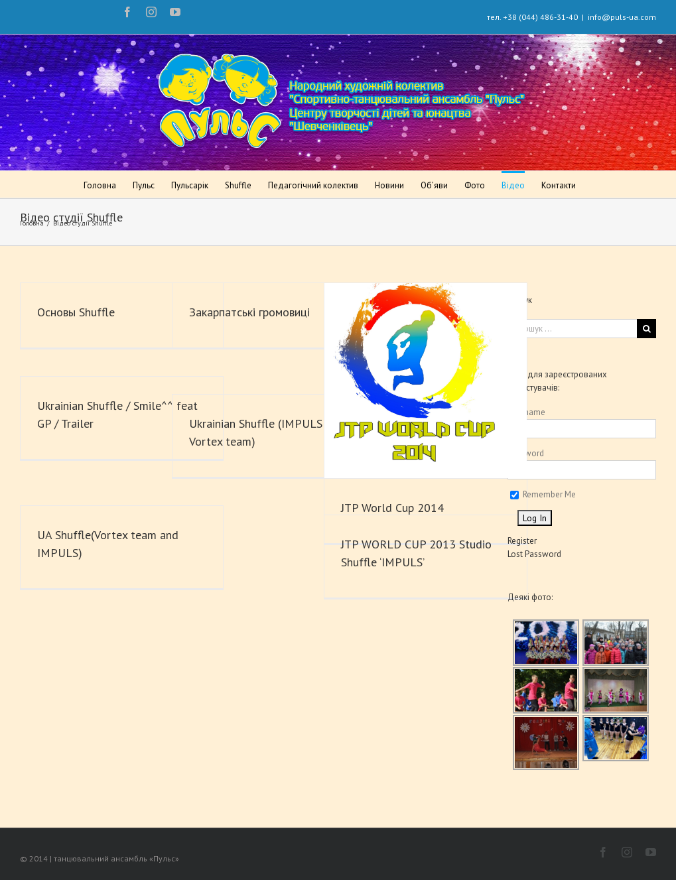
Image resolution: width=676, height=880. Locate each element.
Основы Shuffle (76, 312)
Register (517, 540)
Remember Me (538, 494)
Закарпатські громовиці (249, 312)
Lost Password (530, 554)
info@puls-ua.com (616, 17)
